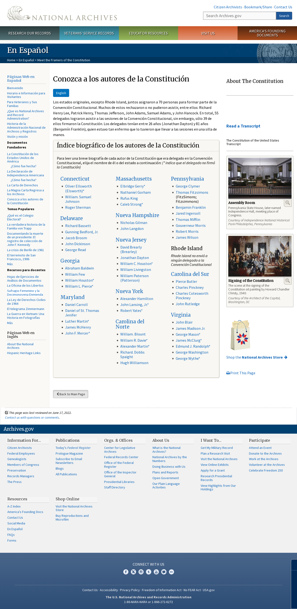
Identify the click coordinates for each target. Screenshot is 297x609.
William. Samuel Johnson (78, 199)
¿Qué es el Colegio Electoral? (20, 217)
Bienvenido (15, 88)
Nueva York (129, 291)
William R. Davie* (134, 340)
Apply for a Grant (213, 470)
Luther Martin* (77, 321)
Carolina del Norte (130, 324)
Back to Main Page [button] (70, 394)
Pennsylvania (187, 179)
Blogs (60, 468)
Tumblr (148, 572)
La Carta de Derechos (22, 185)
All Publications (66, 474)
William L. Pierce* (79, 286)
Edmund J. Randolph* (193, 346)
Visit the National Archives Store (74, 508)
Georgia (70, 261)
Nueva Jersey (131, 240)
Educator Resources (148, 33)
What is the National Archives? (166, 450)
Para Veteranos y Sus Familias (22, 104)
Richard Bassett (78, 225)
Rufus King (129, 198)
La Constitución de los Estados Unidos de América (23, 158)
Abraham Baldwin (79, 268)
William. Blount (133, 334)
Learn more (255, 600)
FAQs (11, 535)
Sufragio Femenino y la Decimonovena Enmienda (25, 293)
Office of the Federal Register (119, 465)
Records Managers (20, 476)
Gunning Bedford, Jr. (81, 231)
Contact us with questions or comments (32, 417)
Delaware (71, 218)
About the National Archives (20, 346)
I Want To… (211, 440)
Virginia (181, 315)
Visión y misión (17, 136)
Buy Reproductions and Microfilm (72, 517)
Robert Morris (187, 231)
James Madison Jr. (190, 328)
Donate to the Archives (265, 453)
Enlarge (287, 202)
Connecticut (75, 179)
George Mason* (188, 334)
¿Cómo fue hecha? (23, 166)
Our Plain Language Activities (166, 486)
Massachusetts (134, 179)
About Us (160, 440)
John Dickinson (77, 243)
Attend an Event (260, 448)
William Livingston (135, 269)
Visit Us (208, 33)
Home (11, 60)
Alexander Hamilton (136, 298)
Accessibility (109, 590)
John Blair (184, 322)
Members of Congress (23, 464)
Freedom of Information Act (161, 590)
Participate (259, 440)
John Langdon (132, 228)
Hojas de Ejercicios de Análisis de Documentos (24, 278)
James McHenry (78, 327)
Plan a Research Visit (215, 453)
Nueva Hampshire (137, 215)
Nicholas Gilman (133, 222)
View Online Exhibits (215, 464)
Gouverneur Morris (191, 225)
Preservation (16, 470)
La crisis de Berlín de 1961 (25, 250)
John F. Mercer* (77, 333)
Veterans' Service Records (89, 33)
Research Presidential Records (216, 478)
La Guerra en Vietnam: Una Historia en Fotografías (25, 316)
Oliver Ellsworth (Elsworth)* (78, 188)
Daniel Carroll (76, 304)
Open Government (165, 478)
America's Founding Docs (25, 512)
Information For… (24, 440)
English (61, 93)
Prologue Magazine (69, 453)
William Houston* (79, 280)
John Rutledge (188, 303)
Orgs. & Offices (118, 440)
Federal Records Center (121, 457)
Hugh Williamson (134, 362)
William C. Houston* (136, 263)
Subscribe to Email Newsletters (69, 461)
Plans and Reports (165, 472)
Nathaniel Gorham (135, 192)
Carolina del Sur (190, 274)
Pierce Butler (186, 281)
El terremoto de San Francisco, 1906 (21, 257)
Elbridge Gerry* (132, 186)
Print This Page (240, 372)
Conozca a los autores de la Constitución (25, 201)
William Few (75, 274)
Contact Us (283, 7)
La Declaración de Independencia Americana (25, 173)
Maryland (72, 297)
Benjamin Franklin (191, 207)
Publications (68, 440)
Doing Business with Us (168, 466)
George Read (75, 249)
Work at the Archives (263, 459)
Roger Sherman (78, 207)
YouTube (156, 572)
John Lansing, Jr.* (134, 304)
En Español (26, 60)
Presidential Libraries (119, 482)
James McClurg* (189, 340)
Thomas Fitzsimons (192, 192)
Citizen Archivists (228, 7)
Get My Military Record (217, 448)
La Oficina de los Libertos (25, 285)
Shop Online (67, 499)
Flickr (171, 572)
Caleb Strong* (131, 204)
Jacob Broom (76, 237)
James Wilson (187, 237)
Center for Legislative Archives (119, 450)
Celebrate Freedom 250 (266, 470)
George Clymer (188, 186)
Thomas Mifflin (188, 219)
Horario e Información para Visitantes (26, 95)
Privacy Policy (130, 590)
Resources (17, 499)
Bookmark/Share (258, 7)
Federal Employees (21, 453)
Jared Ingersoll (188, 213)
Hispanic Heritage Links (24, 353)
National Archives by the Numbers (169, 459)
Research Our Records (29, 33)
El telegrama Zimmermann (25, 309)
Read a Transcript (243, 126)
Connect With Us (148, 564)
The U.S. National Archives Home (62, 13)
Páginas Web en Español (20, 79)
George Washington (192, 352)
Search (284, 16)
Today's (73, 448)
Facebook (126, 572)
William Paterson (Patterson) (134, 278)
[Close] (291, 565)
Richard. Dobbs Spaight (132, 354)
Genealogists (16, 459)
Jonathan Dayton (134, 257)
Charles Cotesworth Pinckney (192, 295)
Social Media (16, 523)
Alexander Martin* (135, 346)
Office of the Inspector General (120, 474)
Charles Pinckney (190, 287)
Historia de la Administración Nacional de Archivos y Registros (26, 127)
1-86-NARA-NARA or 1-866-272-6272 (148, 602)
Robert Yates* (131, 310)
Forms (11, 540)
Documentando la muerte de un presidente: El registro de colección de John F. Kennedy (25, 239)
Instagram (141, 572)
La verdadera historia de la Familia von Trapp (26, 226)
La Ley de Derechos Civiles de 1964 (26, 302)
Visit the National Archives (219, 459)
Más (10, 264)
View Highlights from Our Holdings (218, 487)
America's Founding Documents (267, 33)
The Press (14, 482)
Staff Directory (114, 487)
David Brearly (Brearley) (131, 249)
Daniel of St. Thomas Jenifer (82, 312)
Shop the (254, 357)
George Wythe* (188, 358)
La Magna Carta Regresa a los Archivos (25, 192)
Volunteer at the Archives (267, 464)
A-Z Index (13, 506)
